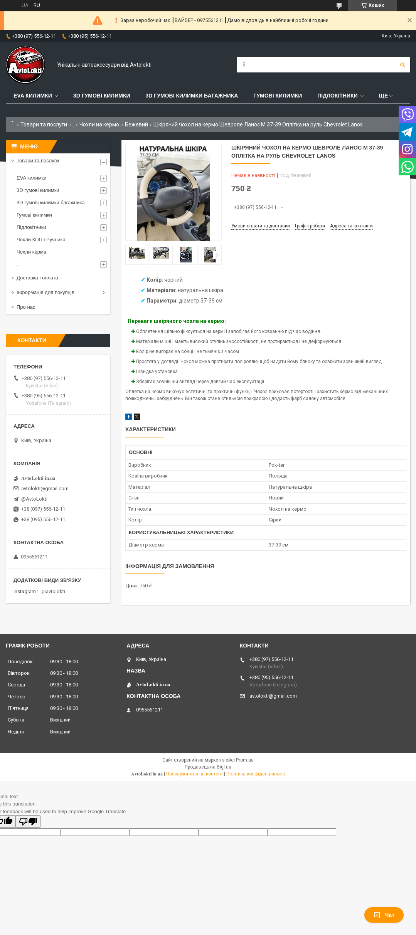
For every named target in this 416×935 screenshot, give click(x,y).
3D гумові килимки (101, 95)
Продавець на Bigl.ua (208, 767)
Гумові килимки (277, 95)
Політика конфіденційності (255, 774)
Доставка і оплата (37, 278)
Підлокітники (337, 95)
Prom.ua (245, 760)
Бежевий (136, 124)
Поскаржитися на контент (194, 774)
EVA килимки (32, 178)
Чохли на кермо (99, 124)
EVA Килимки (32, 95)
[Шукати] (402, 64)
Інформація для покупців (45, 292)
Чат (384, 914)
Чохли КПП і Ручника (41, 239)
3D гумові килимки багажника (192, 95)
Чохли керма (31, 252)
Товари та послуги (43, 124)
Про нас (26, 307)
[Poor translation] (28, 821)
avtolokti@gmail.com (45, 488)
